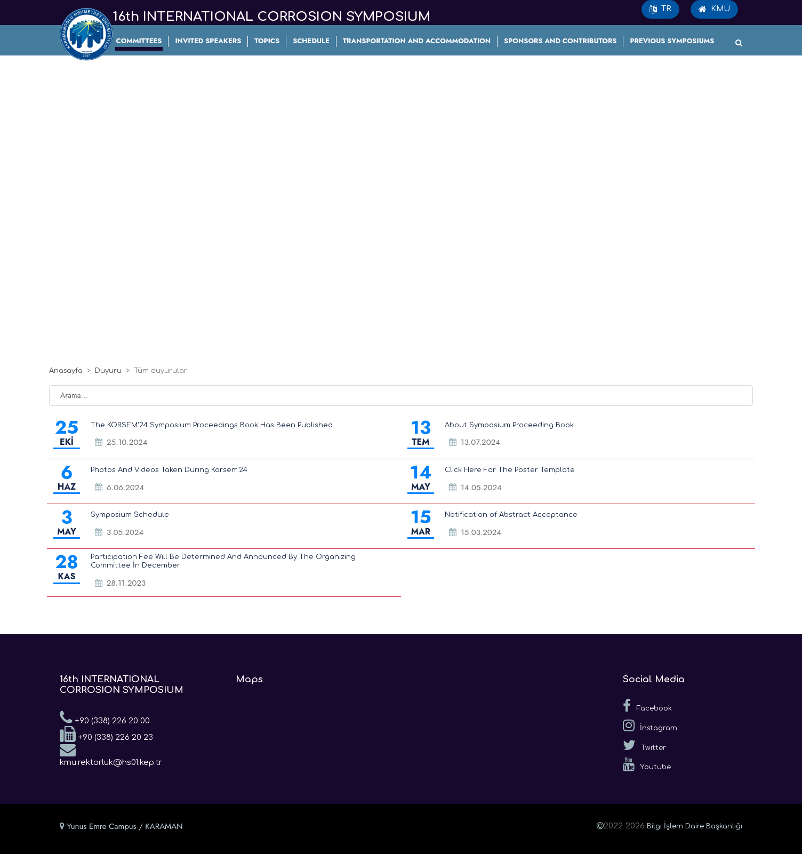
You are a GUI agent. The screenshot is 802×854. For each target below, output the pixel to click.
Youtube (647, 764)
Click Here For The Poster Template (510, 470)
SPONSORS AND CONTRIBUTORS (560, 41)
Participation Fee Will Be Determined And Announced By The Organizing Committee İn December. (223, 561)
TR (660, 9)
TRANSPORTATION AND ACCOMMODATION (417, 41)
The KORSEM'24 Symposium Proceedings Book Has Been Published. (212, 425)
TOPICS (266, 41)
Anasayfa (66, 370)
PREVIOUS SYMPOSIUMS (672, 41)
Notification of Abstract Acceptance (511, 514)
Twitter (644, 745)
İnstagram (650, 725)
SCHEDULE (311, 41)
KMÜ (714, 9)
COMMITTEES (139, 41)
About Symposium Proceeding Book (509, 425)
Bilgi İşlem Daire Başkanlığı (694, 826)
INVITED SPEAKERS (208, 41)
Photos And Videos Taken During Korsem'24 (169, 470)
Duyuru (108, 370)
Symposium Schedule (130, 514)
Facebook (647, 706)
